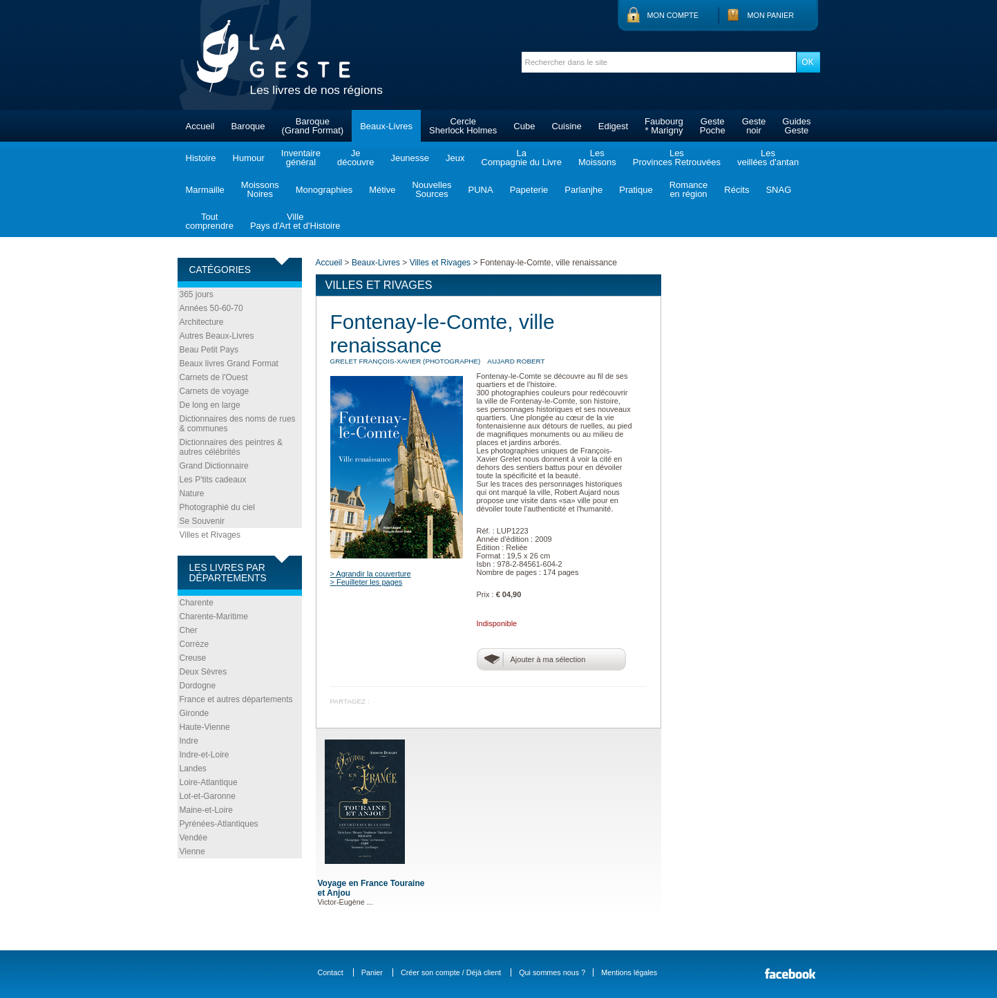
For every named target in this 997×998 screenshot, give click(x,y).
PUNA (480, 190)
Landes (193, 768)
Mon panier (771, 15)
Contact (330, 972)
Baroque (248, 126)
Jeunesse (409, 158)
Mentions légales (629, 972)
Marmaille (205, 190)
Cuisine (566, 126)
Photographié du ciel (217, 507)
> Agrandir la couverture (370, 573)
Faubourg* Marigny (664, 125)
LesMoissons (597, 157)
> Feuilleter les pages (366, 582)
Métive (382, 190)
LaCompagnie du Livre (522, 157)
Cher (189, 630)
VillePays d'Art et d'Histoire (295, 221)
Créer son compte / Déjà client (451, 972)
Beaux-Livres (386, 126)
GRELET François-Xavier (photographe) (405, 361)
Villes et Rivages (210, 535)
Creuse (193, 658)
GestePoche (712, 125)
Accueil (200, 126)
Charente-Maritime (214, 616)
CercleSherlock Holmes (463, 125)
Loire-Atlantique (209, 782)
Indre (189, 741)
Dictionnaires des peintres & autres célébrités (231, 447)
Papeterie (529, 190)
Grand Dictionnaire (214, 466)
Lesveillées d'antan (768, 157)
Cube (524, 126)
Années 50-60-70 (211, 308)
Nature (192, 493)
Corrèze (194, 644)
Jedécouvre (355, 157)
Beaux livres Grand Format (229, 363)
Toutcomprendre (210, 221)
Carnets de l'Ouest (214, 377)
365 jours (196, 294)
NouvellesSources (431, 189)
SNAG (778, 190)
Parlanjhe (583, 190)
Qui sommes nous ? (552, 972)
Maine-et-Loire (206, 810)
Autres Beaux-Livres (217, 336)
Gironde (194, 713)
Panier (372, 972)
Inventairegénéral (301, 157)
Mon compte (673, 15)
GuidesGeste (796, 125)
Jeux (455, 158)
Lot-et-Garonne (208, 796)
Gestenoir (754, 125)
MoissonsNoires (260, 189)
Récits (736, 190)
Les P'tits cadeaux (213, 479)
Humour (249, 158)
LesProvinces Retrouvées (677, 157)
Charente (196, 603)
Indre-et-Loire (204, 755)
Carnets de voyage (214, 391)
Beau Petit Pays (209, 350)
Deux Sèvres (203, 672)
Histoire (201, 158)
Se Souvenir (202, 521)
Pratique (635, 190)
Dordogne (198, 685)
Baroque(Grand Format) (313, 125)
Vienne (192, 851)
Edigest (613, 126)
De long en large (210, 405)
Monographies (324, 190)
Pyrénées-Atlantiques (219, 824)
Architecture (202, 322)
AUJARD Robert (515, 361)
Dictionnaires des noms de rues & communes (238, 423)
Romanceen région (689, 189)
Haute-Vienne (205, 727)
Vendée (194, 837)
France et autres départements (236, 699)
